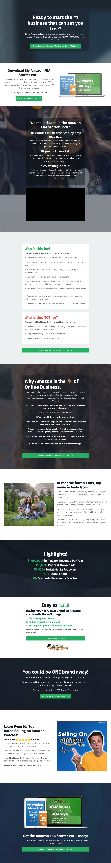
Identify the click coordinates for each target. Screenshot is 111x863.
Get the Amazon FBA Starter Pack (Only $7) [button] (55, 350)
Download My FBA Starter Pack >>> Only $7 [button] (55, 849)
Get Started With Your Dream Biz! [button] (55, 696)
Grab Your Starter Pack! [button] (55, 638)
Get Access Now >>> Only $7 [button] (29, 98)
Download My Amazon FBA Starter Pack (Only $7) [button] (55, 46)
